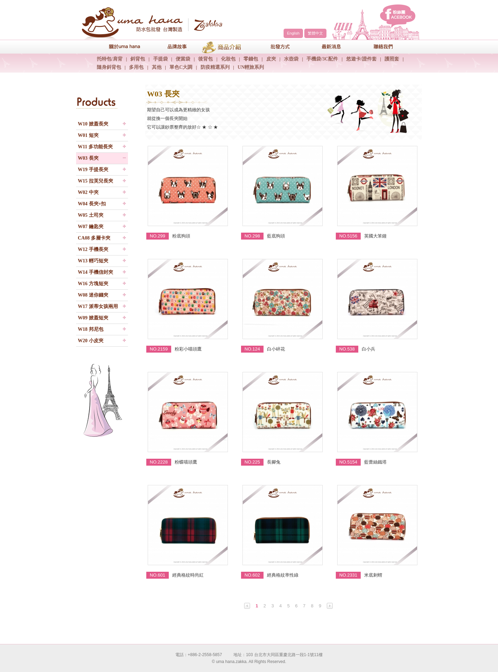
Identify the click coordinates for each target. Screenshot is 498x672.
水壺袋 (291, 59)
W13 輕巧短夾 (93, 260)
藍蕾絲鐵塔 (375, 462)
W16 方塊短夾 (93, 283)
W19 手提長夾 (93, 169)
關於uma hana (119, 46)
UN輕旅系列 (251, 67)
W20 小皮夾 (90, 340)
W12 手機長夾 (93, 249)
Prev (247, 606)
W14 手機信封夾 (95, 272)
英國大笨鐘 (375, 236)
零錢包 (250, 59)
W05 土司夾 (90, 215)
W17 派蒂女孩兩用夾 (98, 308)
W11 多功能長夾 (95, 146)
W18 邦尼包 (90, 329)
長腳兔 (273, 462)
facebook (397, 16)
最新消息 (327, 46)
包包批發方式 (275, 46)
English (293, 33)
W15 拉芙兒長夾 (95, 181)
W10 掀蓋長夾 (93, 124)
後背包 (205, 59)
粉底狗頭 (181, 236)
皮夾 (271, 59)
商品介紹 (223, 46)
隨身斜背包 (109, 67)
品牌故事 (171, 46)
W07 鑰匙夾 (90, 226)
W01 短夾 (88, 135)
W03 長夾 (88, 158)
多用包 (136, 67)
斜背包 (137, 59)
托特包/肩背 (109, 59)
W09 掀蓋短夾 (93, 317)
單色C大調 (180, 67)
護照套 (392, 59)
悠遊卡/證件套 (361, 59)
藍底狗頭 (276, 236)
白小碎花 (276, 349)
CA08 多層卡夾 (94, 238)
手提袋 (160, 59)
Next (330, 606)
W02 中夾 (88, 192)
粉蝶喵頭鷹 (186, 462)
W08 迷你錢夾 (93, 295)
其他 (157, 67)
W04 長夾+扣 (92, 203)
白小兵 (368, 349)
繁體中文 (315, 33)
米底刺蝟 (373, 575)
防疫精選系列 (215, 67)
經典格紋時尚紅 (188, 575)
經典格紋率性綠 (282, 575)
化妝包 (228, 59)
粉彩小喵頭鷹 (188, 349)
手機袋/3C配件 (322, 59)
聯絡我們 (379, 46)
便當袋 (183, 59)
